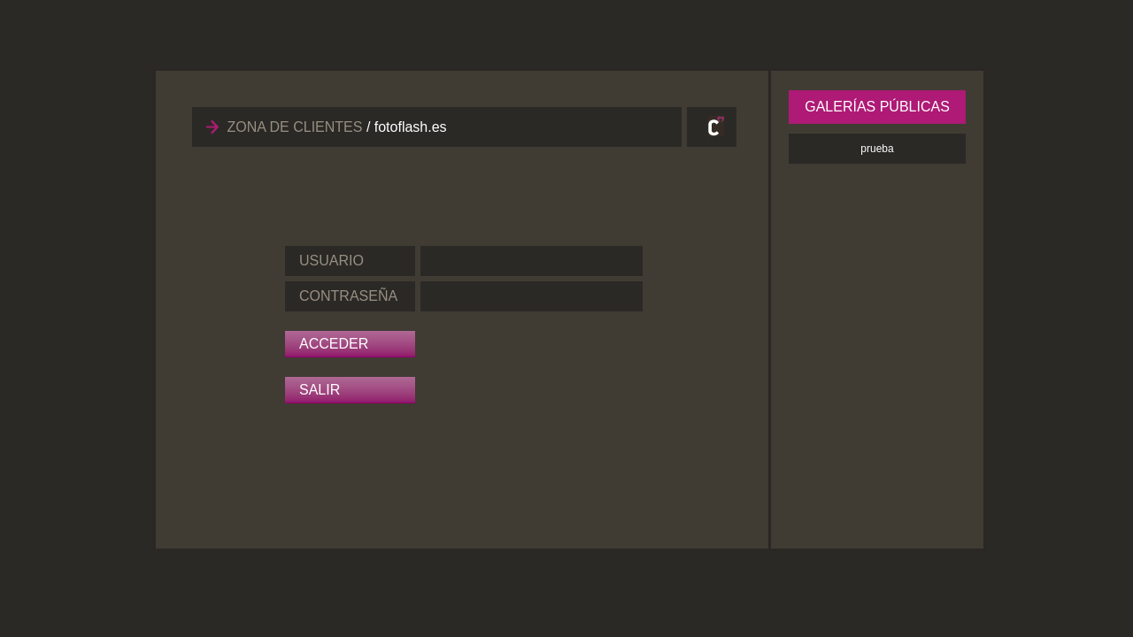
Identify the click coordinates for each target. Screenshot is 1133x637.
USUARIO (331, 260)
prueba (876, 148)
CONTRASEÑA (348, 295)
